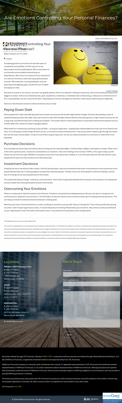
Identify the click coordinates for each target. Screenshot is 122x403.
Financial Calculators (105, 74)
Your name (76, 270)
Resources (100, 63)
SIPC (51, 356)
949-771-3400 (12, 288)
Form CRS (17, 386)
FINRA (44, 356)
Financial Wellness (104, 52)
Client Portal (112, 91)
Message (75, 289)
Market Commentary (104, 69)
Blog (115, 58)
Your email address (79, 280)
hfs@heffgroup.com (14, 321)
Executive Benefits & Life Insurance (106, 40)
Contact (114, 85)
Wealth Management (104, 47)
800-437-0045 (12, 270)
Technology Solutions (105, 80)
